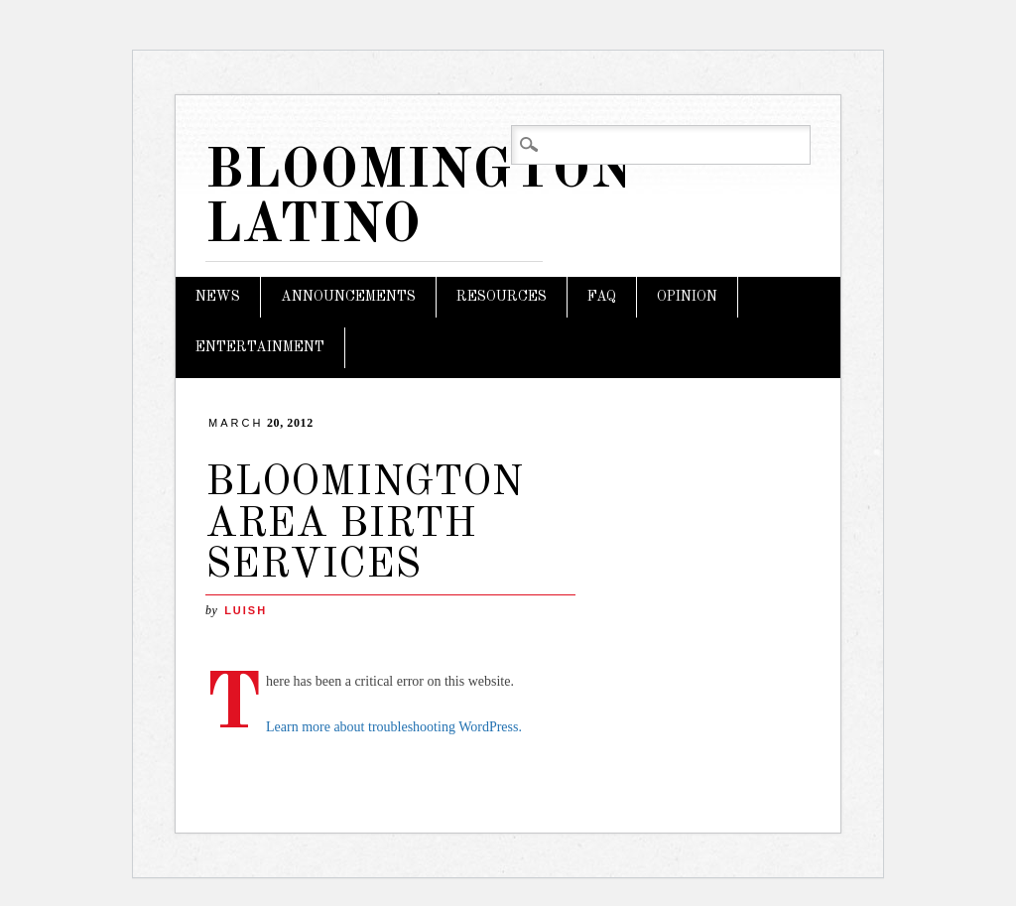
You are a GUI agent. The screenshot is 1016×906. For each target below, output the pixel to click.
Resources (501, 297)
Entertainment (259, 347)
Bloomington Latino (419, 199)
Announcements (348, 297)
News (217, 297)
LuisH (245, 610)
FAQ (601, 297)
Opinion (687, 297)
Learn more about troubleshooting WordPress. (394, 726)
